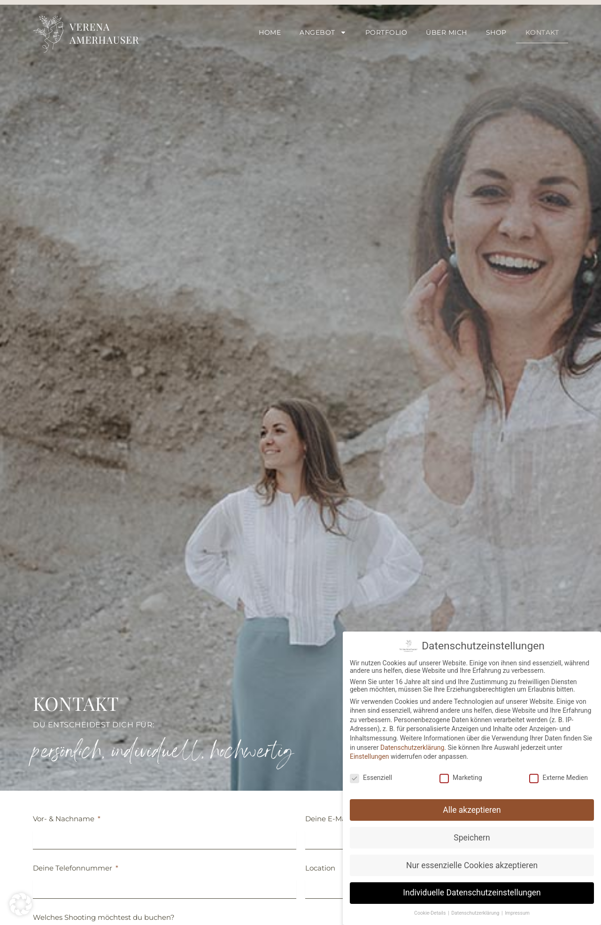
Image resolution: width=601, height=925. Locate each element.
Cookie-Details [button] (430, 912)
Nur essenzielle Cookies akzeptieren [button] (472, 863)
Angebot (323, 32)
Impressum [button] (517, 912)
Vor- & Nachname (64, 818)
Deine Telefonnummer (73, 867)
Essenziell (371, 775)
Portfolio (386, 32)
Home (270, 32)
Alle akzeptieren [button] (472, 808)
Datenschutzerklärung (412, 745)
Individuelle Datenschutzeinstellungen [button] (471, 891)
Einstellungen (369, 755)
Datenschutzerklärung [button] (476, 912)
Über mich (446, 32)
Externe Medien (558, 775)
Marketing (460, 775)
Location (320, 867)
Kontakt (542, 32)
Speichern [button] (472, 835)
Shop (496, 32)
